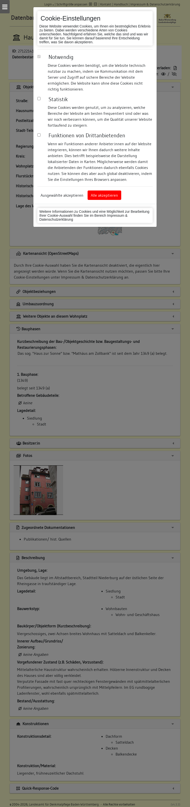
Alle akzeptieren (104, 195)
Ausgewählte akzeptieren (62, 195)
